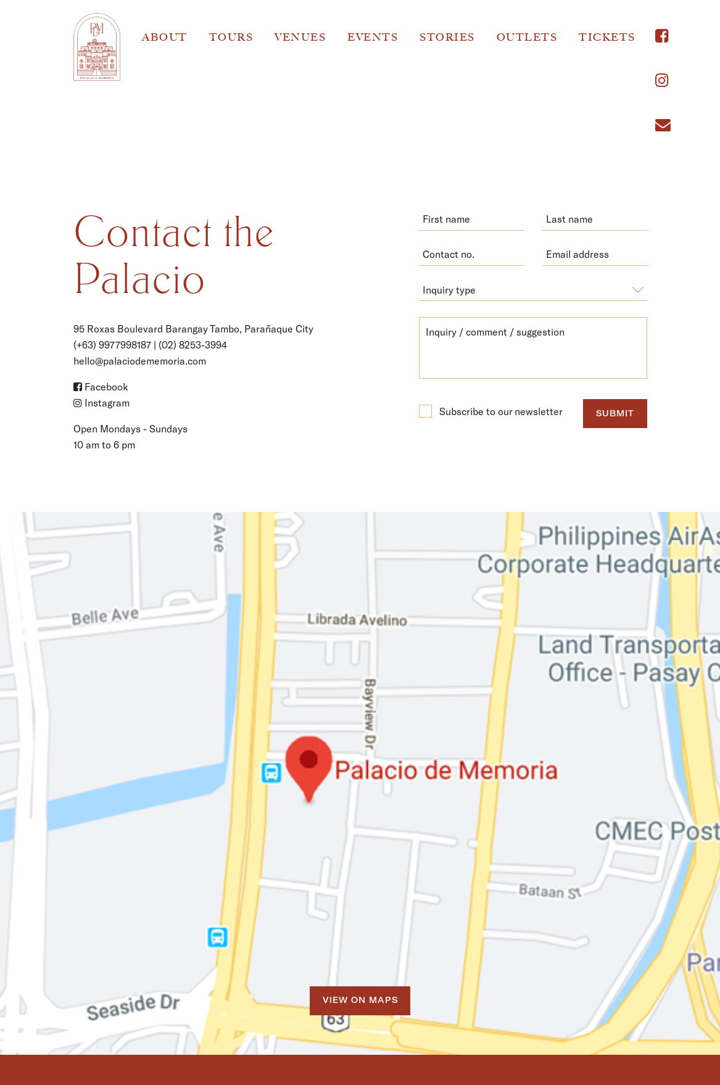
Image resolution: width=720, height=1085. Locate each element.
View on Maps (360, 1000)
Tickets (607, 37)
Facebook (100, 386)
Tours (231, 37)
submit (615, 413)
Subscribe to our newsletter (491, 411)
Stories (447, 37)
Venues (300, 37)
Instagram (101, 402)
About (165, 37)
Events (372, 37)
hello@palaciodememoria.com (139, 360)
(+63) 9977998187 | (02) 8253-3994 (150, 344)
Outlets (527, 37)
